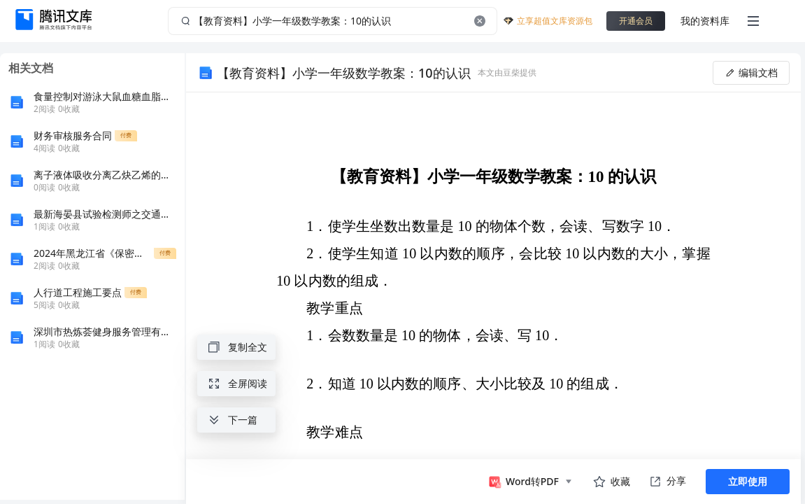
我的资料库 (705, 20)
